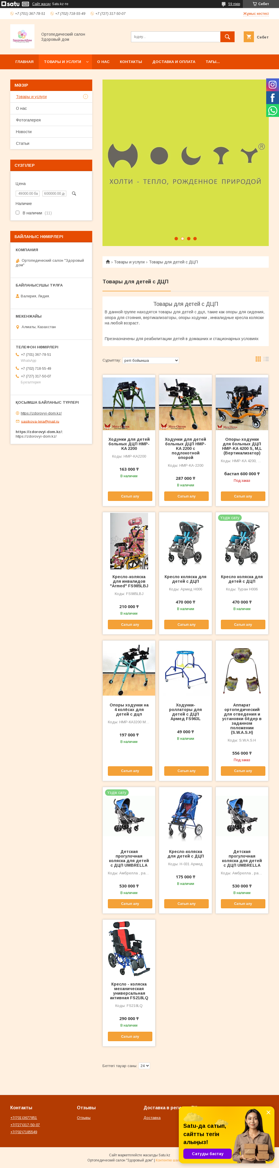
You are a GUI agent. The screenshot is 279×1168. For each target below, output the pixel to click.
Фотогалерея (28, 120)
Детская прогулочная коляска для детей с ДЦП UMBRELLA (129, 858)
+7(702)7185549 (23, 1132)
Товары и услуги (62, 62)
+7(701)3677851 (23, 1118)
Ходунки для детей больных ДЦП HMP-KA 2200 (129, 444)
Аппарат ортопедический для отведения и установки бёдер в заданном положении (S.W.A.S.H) (242, 719)
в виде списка (266, 360)
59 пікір (234, 4)
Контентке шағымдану (174, 1160)
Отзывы (84, 1118)
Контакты (131, 62)
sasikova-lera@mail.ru (40, 421)
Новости (24, 131)
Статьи (22, 143)
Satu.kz (164, 1155)
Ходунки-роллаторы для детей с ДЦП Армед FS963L (185, 712)
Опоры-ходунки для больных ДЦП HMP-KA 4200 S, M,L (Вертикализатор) (242, 446)
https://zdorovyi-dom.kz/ (41, 413)
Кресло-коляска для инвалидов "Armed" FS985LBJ (129, 581)
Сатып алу (130, 496)
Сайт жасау (41, 4)
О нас (103, 62)
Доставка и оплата (173, 62)
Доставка (152, 1118)
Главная (24, 62)
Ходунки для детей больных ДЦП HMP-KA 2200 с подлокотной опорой (185, 448)
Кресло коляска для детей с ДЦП (185, 579)
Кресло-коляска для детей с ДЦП (185, 853)
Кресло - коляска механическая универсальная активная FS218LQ (129, 991)
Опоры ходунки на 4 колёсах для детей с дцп (129, 709)
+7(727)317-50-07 (25, 1125)
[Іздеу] (227, 36)
